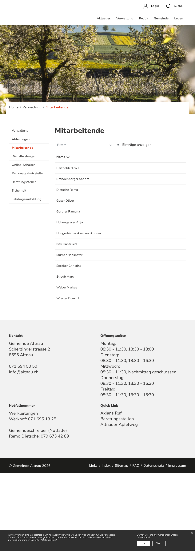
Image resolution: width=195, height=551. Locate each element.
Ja (143, 543)
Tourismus (126, 213)
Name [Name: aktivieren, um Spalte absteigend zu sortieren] (60, 157)
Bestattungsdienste (133, 199)
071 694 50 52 (173, 168)
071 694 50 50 (173, 179)
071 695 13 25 (173, 223)
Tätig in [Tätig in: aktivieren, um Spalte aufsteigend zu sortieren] (124, 157)
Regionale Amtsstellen (28, 173)
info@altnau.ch (23, 450)
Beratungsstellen (24, 182)
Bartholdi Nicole (67, 168)
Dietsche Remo (67, 199)
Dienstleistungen (24, 156)
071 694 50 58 (173, 254)
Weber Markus (66, 356)
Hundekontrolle (130, 259)
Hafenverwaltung (131, 208)
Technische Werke (132, 299)
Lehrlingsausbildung (26, 199)
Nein (159, 543)
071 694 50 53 (173, 294)
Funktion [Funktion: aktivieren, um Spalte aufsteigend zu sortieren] (89, 157)
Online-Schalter (23, 165)
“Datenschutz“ (49, 539)
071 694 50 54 (173, 199)
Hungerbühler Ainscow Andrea (66, 279)
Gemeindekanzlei (131, 203)
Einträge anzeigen (129, 145)
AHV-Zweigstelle (131, 179)
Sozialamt (126, 263)
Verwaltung (124, 18)
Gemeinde (161, 18)
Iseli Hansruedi (67, 294)
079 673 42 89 (55, 514)
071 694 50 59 (173, 274)
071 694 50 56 (173, 325)
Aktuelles (104, 18)
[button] (174, 6)
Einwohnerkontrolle (133, 183)
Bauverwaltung (130, 294)
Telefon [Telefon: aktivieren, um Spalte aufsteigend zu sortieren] (168, 157)
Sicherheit (19, 190)
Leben (178, 18)
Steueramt (126, 168)
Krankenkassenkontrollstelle (139, 188)
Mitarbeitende (22, 149)
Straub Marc (65, 345)
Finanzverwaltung (132, 274)
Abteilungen (21, 139)
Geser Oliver (65, 223)
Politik (143, 18)
